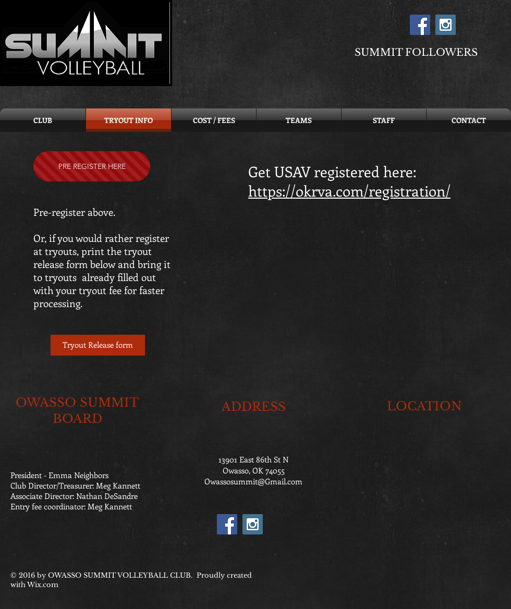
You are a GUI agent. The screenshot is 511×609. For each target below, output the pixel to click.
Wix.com (42, 584)
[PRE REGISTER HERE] (91, 166)
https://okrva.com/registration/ (349, 190)
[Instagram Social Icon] (445, 25)
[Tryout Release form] (98, 345)
